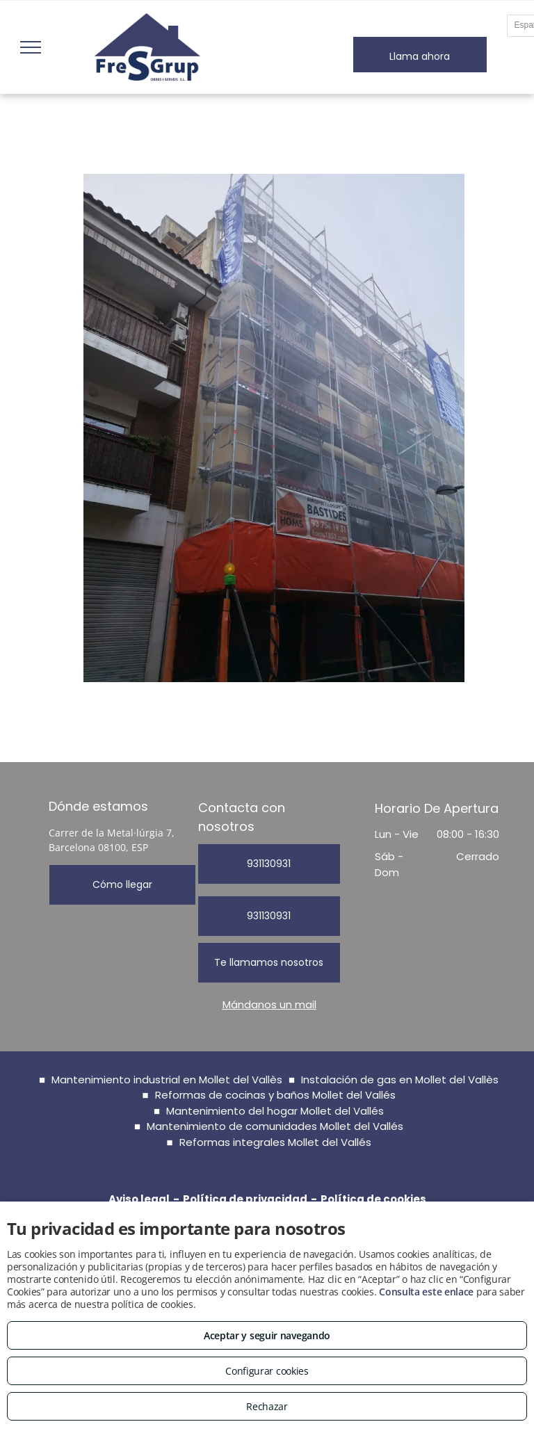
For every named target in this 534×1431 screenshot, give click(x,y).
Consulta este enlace (426, 1291)
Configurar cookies (267, 1370)
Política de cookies (373, 1199)
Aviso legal (139, 1199)
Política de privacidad (245, 1199)
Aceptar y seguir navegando (267, 1335)
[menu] (31, 47)
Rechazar (267, 1406)
